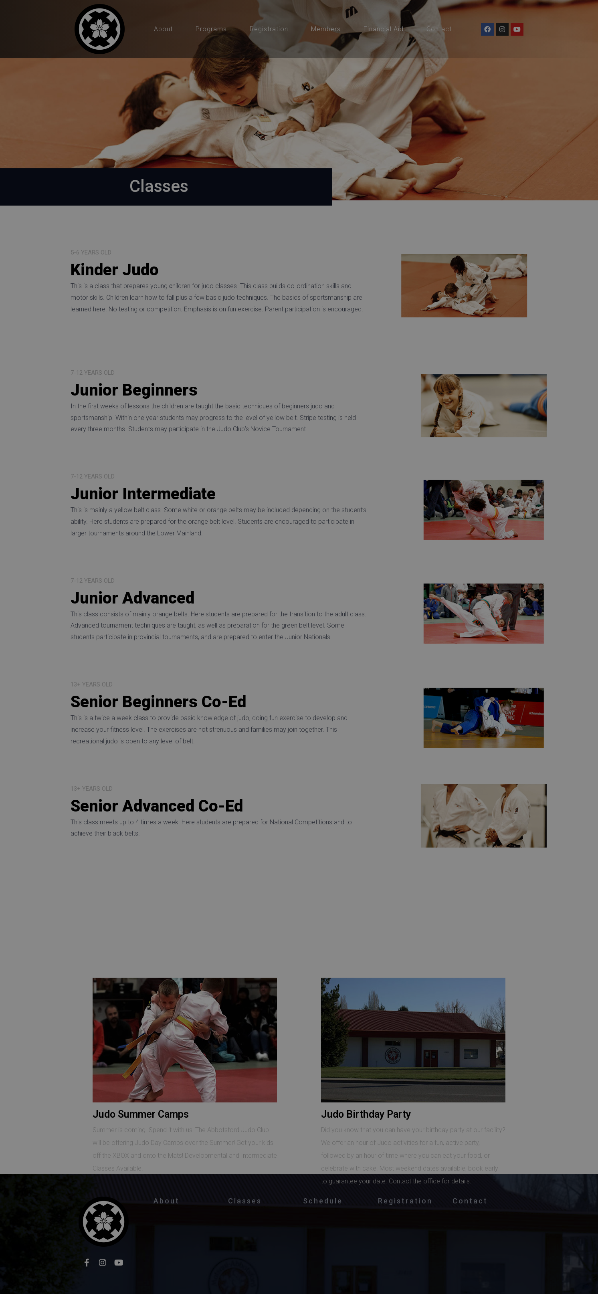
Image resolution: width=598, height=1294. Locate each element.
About (163, 29)
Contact (439, 29)
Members (326, 29)
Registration (269, 29)
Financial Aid (384, 29)
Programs (211, 29)
